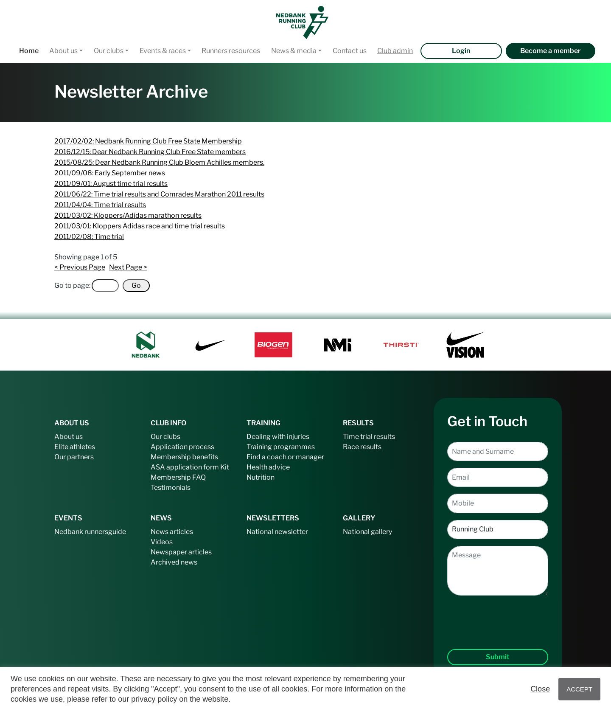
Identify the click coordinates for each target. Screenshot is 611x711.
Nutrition (261, 477)
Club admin (395, 51)
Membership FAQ (178, 477)
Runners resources (231, 51)
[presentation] (497, 615)
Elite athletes (74, 447)
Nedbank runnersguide (90, 532)
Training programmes (281, 447)
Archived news (174, 562)
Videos (162, 542)
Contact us (350, 51)
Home (29, 51)
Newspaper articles (181, 552)
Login (461, 51)
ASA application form (185, 467)
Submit (498, 657)
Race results (362, 447)
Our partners (74, 457)
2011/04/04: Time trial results (100, 205)
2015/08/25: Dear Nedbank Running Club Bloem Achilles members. (159, 162)
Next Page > (128, 267)
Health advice (268, 467)
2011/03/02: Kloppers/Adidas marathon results (128, 215)
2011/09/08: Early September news (109, 173)
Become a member (550, 51)
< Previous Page (79, 267)
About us (63, 51)
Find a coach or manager (285, 457)
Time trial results (369, 437)
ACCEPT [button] (579, 689)
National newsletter (277, 532)
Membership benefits (184, 457)
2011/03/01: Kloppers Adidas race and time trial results (139, 226)
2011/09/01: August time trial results (111, 184)
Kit (224, 467)
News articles (172, 532)
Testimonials (171, 487)
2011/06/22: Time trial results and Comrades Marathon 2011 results (159, 194)
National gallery (367, 532)
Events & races (163, 51)
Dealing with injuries (278, 437)
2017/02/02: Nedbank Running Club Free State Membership (148, 141)
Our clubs (108, 51)
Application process (182, 447)
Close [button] (540, 689)
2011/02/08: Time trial (89, 237)
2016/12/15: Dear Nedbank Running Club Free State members (150, 152)
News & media (294, 51)
